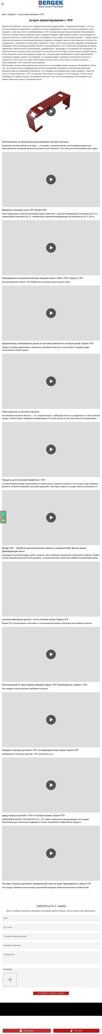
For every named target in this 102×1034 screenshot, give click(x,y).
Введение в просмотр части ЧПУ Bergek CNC (24, 210)
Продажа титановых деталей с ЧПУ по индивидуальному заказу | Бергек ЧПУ (40, 750)
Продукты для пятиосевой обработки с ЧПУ (23, 480)
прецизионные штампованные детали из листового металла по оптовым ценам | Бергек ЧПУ (48, 343)
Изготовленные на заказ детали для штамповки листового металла (35, 142)
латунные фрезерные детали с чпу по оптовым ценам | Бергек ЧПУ (35, 619)
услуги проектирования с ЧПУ (31, 14)
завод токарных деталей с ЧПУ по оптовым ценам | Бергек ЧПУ (33, 815)
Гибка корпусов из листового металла (20, 412)
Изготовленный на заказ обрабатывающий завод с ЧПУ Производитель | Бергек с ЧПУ (44, 685)
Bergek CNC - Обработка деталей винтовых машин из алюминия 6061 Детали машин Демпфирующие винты (44, 549)
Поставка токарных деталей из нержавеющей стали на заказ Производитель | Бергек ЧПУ (46, 884)
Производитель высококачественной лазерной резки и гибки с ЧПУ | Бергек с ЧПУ (42, 278)
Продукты (12, 14)
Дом (4, 14)
